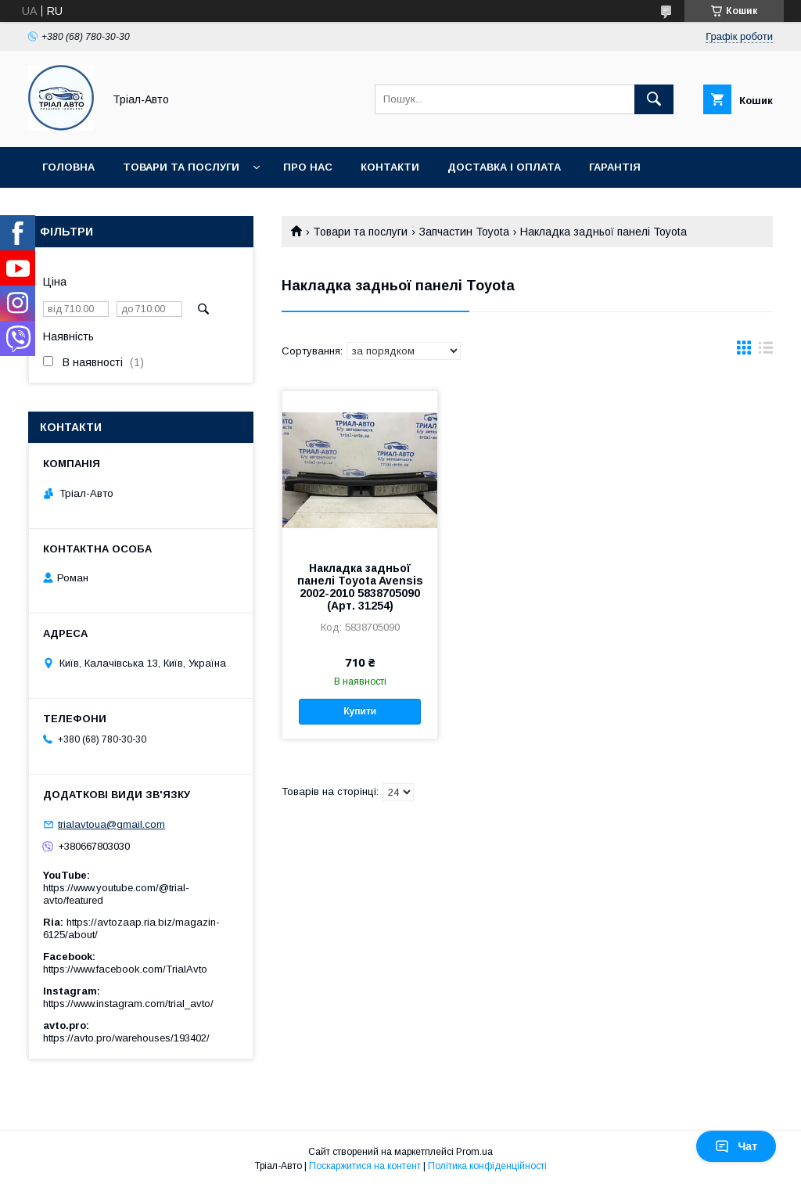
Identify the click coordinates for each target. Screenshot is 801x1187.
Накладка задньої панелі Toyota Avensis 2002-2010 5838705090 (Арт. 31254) (360, 587)
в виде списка (766, 351)
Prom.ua (474, 1151)
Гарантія (615, 167)
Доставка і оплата (504, 167)
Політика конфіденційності (487, 1165)
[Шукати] (653, 99)
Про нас (307, 167)
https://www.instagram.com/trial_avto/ (128, 1003)
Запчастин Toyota (464, 231)
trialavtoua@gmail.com (111, 824)
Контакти (390, 167)
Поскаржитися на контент (365, 1165)
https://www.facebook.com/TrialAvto (125, 969)
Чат (736, 1146)
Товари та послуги (181, 167)
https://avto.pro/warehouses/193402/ (126, 1038)
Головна (68, 167)
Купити (359, 711)
